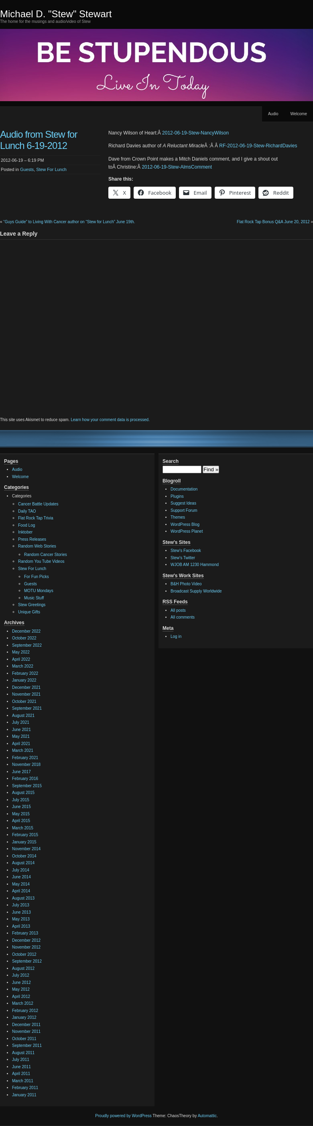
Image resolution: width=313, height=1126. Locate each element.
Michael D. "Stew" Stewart (56, 13)
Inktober (25, 532)
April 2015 (21, 821)
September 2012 (27, 961)
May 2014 (21, 884)
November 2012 (26, 947)
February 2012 (25, 1010)
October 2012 (24, 954)
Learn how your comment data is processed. (110, 419)
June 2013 (21, 912)
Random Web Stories (37, 546)
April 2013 (21, 926)
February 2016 (25, 778)
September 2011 (27, 1045)
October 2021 (24, 701)
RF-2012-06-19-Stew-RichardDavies (258, 146)
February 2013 (25, 933)
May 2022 (21, 652)
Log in (176, 636)
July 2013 (20, 905)
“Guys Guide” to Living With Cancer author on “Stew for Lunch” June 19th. (69, 222)
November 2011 (26, 1031)
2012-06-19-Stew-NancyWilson (195, 133)
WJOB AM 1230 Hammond (195, 564)
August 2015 (23, 792)
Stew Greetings (31, 605)
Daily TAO (27, 511)
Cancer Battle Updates (38, 504)
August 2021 (23, 715)
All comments (183, 617)
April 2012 (21, 996)
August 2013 (23, 898)
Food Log (26, 525)
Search (171, 461)
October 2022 (24, 638)
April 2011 (21, 1073)
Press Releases (32, 539)
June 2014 (21, 877)
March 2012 (22, 1003)
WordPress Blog (185, 524)
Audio (273, 114)
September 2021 (27, 708)
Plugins (177, 496)
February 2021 (25, 757)
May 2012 (21, 989)
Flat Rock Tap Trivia (35, 518)
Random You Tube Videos (41, 561)
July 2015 (20, 800)
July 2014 (20, 870)
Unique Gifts (29, 612)
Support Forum (184, 510)
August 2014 (23, 863)
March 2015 (22, 828)
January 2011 (24, 1095)
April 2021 (21, 743)
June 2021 (21, 729)
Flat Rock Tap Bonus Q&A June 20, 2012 (273, 222)
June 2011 (21, 1067)
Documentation (184, 489)
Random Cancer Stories (45, 554)
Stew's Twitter (183, 558)
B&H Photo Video (186, 584)
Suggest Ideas (183, 503)
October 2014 (24, 856)
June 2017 (21, 772)
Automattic (207, 1116)
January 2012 (24, 1017)
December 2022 (26, 631)
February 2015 (25, 835)
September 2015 (27, 786)
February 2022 (25, 673)
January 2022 (24, 680)
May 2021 (21, 736)
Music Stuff (34, 598)
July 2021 (20, 722)
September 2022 (27, 645)
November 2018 (26, 764)
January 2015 (24, 842)
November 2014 (26, 849)
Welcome (299, 114)
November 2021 (26, 694)
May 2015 (21, 814)
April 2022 (21, 659)
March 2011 (22, 1081)
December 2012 (26, 940)
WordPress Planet (187, 531)
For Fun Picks (36, 576)
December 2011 (26, 1024)
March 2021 (22, 750)
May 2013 (21, 919)
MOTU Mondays (38, 590)
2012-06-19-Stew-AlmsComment (177, 167)
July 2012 (20, 975)
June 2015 (21, 806)
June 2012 (21, 982)
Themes (178, 517)
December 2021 (26, 687)
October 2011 (24, 1038)
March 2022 (22, 666)
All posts (178, 610)
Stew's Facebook (186, 550)
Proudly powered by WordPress (123, 1116)
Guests (27, 169)
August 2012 (23, 968)
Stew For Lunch (51, 169)
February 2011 (25, 1087)
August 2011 (23, 1053)
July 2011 (20, 1059)
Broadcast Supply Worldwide (196, 591)
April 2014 (21, 891)
